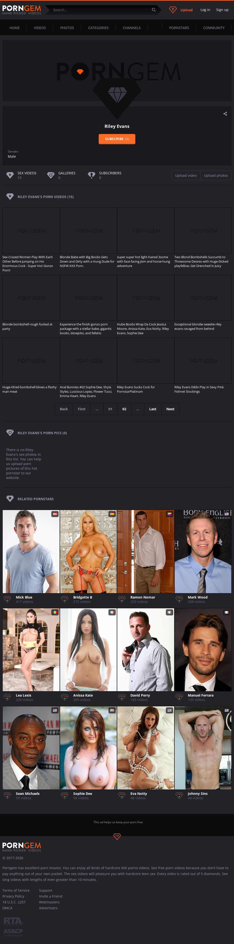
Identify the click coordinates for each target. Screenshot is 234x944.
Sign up (222, 9)
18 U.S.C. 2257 (14, 902)
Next (170, 409)
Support (45, 890)
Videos (40, 27)
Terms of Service (16, 890)
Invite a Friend (51, 896)
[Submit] (155, 10)
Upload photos (216, 175)
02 (124, 409)
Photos (67, 27)
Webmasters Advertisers (49, 905)
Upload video (186, 175)
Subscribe (117, 138)
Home (15, 27)
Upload (181, 10)
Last (152, 409)
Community (213, 27)
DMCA (7, 908)
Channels (132, 27)
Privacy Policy (13, 896)
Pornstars (179, 27)
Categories (98, 27)
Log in (205, 9)
